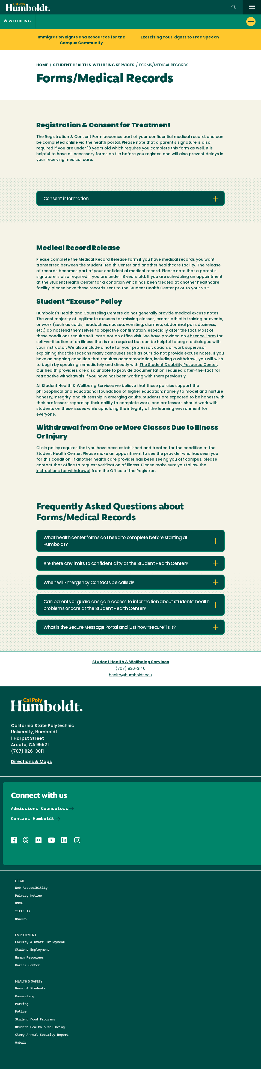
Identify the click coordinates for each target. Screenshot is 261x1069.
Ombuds (20, 1042)
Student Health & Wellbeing (40, 1027)
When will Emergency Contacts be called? (88, 583)
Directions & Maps (31, 762)
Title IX (22, 911)
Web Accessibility (31, 887)
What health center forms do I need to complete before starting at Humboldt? (115, 541)
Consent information (66, 199)
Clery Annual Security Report (42, 1034)
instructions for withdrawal (63, 471)
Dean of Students (30, 988)
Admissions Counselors (39, 808)
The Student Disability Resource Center (178, 365)
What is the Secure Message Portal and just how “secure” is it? (109, 627)
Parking (21, 1004)
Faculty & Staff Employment (40, 942)
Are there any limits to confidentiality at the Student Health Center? (115, 563)
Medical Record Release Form (108, 260)
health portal (106, 143)
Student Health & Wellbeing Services (93, 65)
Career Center (27, 965)
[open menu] (252, 7)
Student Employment (32, 949)
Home (42, 65)
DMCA (19, 903)
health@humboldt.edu (130, 675)
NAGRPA (20, 919)
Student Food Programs (35, 1019)
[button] (233, 7)
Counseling (24, 996)
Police (20, 1011)
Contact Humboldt (33, 818)
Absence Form (201, 336)
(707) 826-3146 (130, 669)
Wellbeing (17, 21)
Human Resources (29, 957)
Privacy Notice (28, 895)
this (174, 148)
